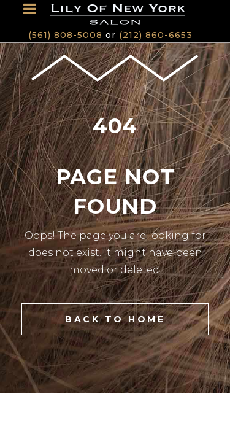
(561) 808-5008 (65, 35)
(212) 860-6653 (156, 35)
